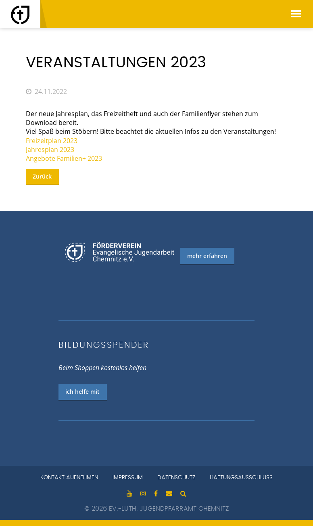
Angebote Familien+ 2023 (64, 158)
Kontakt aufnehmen (69, 477)
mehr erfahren (207, 256)
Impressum (128, 477)
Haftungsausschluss (241, 477)
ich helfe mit (82, 391)
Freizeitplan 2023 (51, 140)
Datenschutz (176, 477)
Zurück (42, 176)
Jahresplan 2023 (50, 149)
